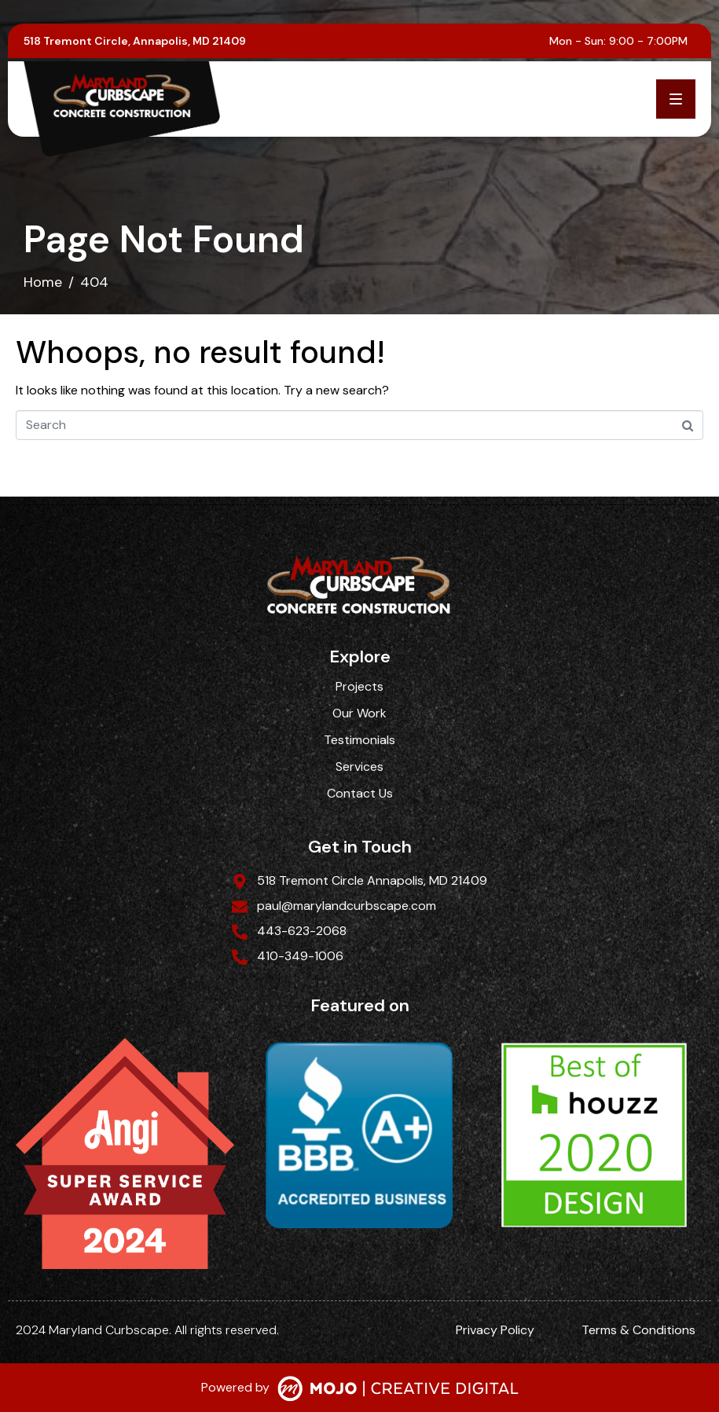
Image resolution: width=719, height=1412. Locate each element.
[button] (675, 99)
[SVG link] (398, 1390)
